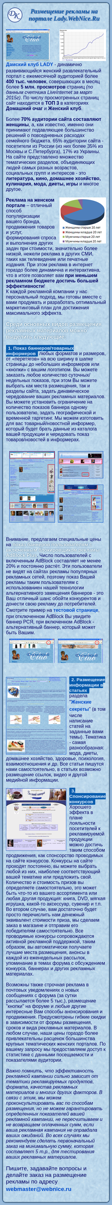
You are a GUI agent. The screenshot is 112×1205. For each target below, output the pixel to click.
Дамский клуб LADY (29, 64)
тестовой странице (75, 610)
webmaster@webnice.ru (38, 1189)
